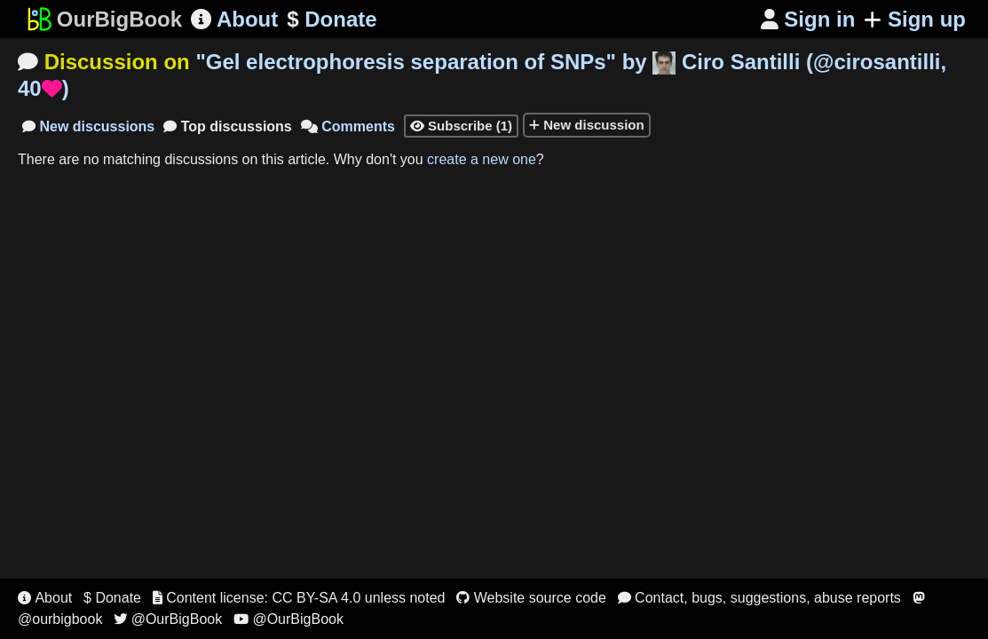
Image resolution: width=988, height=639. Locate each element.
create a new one (481, 159)
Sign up (915, 19)
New (88, 126)
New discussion (586, 124)
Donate (331, 19)
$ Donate (112, 597)
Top (227, 126)
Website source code (531, 597)
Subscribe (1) (461, 125)
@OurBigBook (168, 619)
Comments (348, 126)
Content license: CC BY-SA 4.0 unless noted (299, 597)
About (234, 19)
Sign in (808, 19)
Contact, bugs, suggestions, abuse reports (759, 597)
